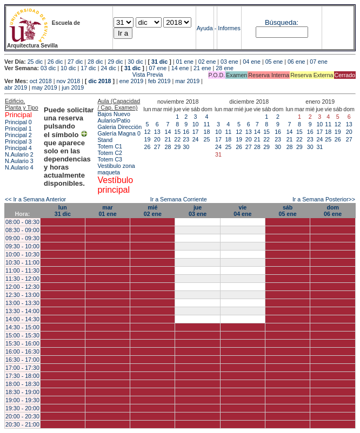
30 (186, 147)
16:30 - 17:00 (22, 359)
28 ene (225, 68)
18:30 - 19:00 (22, 392)
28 (168, 147)
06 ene (296, 61)
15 (177, 131)
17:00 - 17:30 (22, 367)
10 (195, 124)
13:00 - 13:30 (22, 303)
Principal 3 (18, 141)
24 (195, 139)
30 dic (135, 61)
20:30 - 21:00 (22, 424)
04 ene (252, 61)
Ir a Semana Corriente (178, 199)
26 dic (55, 61)
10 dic (68, 68)
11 (207, 124)
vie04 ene (242, 210)
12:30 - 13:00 (22, 295)
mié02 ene (153, 210)
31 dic (159, 61)
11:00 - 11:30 (22, 270)
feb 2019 (159, 81)
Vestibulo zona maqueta (116, 169)
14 (168, 131)
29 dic (115, 61)
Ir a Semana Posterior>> (323, 199)
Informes (229, 28)
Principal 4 (18, 148)
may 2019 (44, 87)
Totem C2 (109, 153)
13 (157, 131)
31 (319, 147)
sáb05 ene (288, 210)
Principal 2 (18, 135)
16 (186, 131)
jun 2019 (73, 87)
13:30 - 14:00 (22, 311)
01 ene (185, 61)
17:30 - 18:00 (22, 376)
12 (147, 131)
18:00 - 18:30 (22, 384)
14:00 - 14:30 (22, 319)
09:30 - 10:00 (22, 246)
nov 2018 (68, 81)
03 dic (48, 68)
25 (207, 139)
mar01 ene (107, 210)
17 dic (88, 68)
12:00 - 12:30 (22, 286)
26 (147, 147)
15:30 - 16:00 (22, 343)
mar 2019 (187, 81)
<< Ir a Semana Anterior (35, 199)
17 (195, 131)
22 (177, 139)
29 (177, 147)
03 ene (229, 61)
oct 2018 (41, 81)
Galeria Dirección (119, 127)
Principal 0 (18, 122)
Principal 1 (18, 128)
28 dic (95, 61)
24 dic (108, 68)
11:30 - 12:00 (22, 278)
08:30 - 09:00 (22, 230)
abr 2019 (15, 87)
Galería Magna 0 (118, 133)
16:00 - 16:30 (22, 351)
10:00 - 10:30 (22, 254)
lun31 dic (63, 210)
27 (157, 147)
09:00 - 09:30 (22, 238)
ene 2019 (131, 81)
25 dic (35, 61)
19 (147, 139)
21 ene (202, 68)
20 (157, 139)
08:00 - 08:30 (22, 222)
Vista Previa (83, 74)
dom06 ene (333, 210)
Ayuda (205, 28)
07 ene (319, 61)
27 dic (75, 61)
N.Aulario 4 (19, 167)
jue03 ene (197, 210)
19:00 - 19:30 (22, 400)
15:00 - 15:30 (22, 335)
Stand (104, 140)
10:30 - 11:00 (22, 262)
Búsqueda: (281, 22)
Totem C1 (109, 146)
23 (186, 139)
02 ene (207, 61)
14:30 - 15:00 (22, 327)
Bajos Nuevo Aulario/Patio (113, 117)
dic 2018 (99, 81)
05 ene (274, 61)
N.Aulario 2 (19, 154)
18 (207, 131)
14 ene (180, 68)
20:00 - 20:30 (22, 416)
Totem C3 (109, 159)
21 (168, 139)
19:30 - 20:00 (22, 408)
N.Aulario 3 (19, 161)
